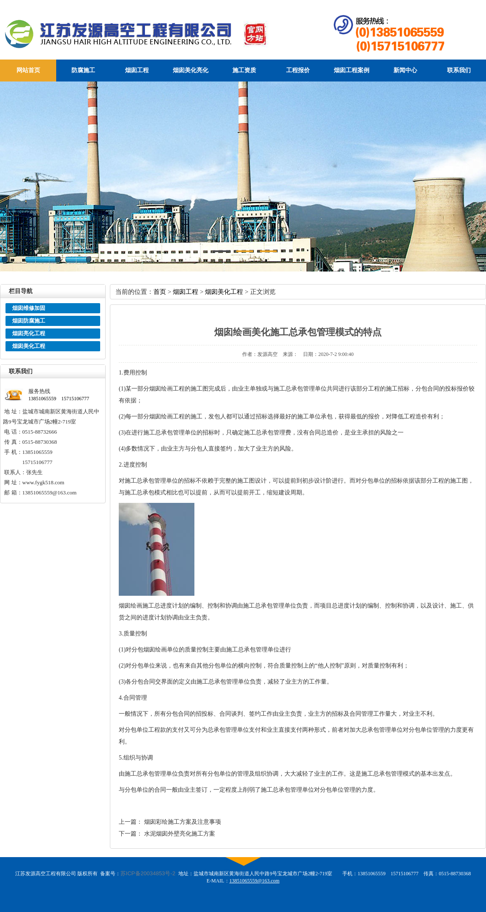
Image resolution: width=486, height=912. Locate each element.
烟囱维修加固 (28, 308)
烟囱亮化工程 (28, 333)
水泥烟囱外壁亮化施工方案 (179, 834)
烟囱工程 (137, 70)
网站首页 (28, 70)
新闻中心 (405, 70)
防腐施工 (83, 70)
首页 (159, 291)
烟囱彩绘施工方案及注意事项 (182, 822)
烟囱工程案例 (351, 70)
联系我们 (459, 70)
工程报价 (298, 70)
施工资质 (244, 70)
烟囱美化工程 (28, 346)
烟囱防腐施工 (28, 321)
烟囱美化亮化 (190, 70)
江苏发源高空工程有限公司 (152, 33)
